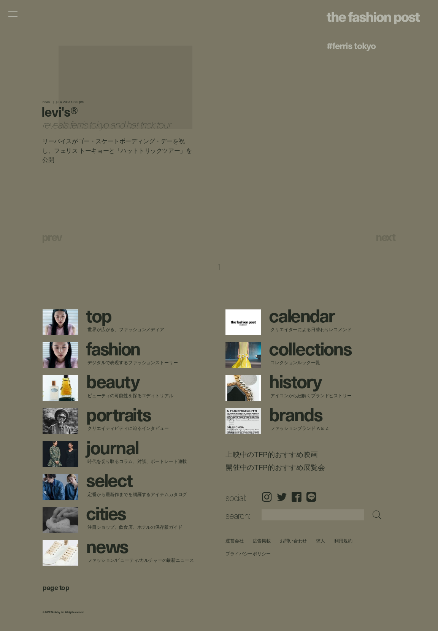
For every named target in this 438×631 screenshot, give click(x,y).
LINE (311, 497)
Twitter (282, 497)
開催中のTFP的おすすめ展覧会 (275, 467)
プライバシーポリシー (248, 553)
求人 (320, 540)
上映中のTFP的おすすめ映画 (271, 454)
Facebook (297, 497)
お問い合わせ (293, 540)
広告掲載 (262, 540)
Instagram (267, 497)
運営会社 (234, 540)
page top (56, 587)
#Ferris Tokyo (351, 45)
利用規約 (343, 540)
